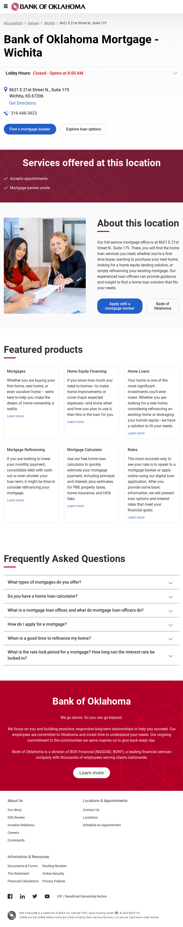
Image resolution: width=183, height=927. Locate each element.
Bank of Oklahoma (162, 306)
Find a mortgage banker (30, 129)
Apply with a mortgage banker (120, 306)
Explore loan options (83, 129)
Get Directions (22, 103)
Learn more (15, 416)
